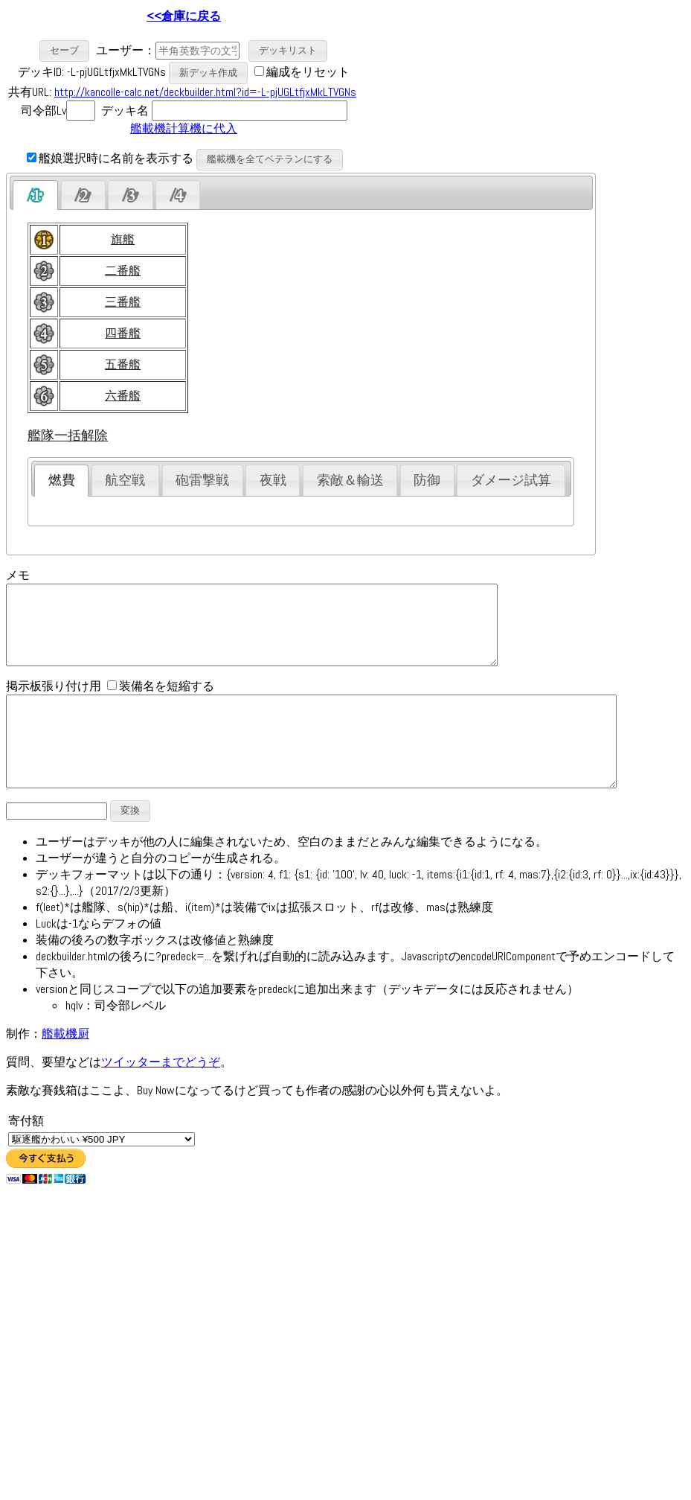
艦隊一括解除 (68, 435)
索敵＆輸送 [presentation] (350, 480)
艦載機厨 (65, 1067)
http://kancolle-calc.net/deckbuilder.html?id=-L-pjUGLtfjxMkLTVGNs (205, 92)
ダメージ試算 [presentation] (511, 480)
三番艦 (123, 302)
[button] (64, 51)
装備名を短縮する (160, 701)
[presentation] (35, 195)
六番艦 (123, 395)
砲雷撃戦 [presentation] (202, 480)
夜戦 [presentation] (273, 480)
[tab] (35, 195)
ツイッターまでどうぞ (160, 1095)
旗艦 (123, 239)
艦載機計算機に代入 (183, 128)
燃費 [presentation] (61, 480)
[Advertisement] (409, 88)
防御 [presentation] (427, 480)
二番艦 (123, 270)
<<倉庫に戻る (184, 16)
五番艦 (123, 364)
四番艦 (123, 333)
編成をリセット (308, 72)
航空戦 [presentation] (125, 480)
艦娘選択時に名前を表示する (110, 158)
